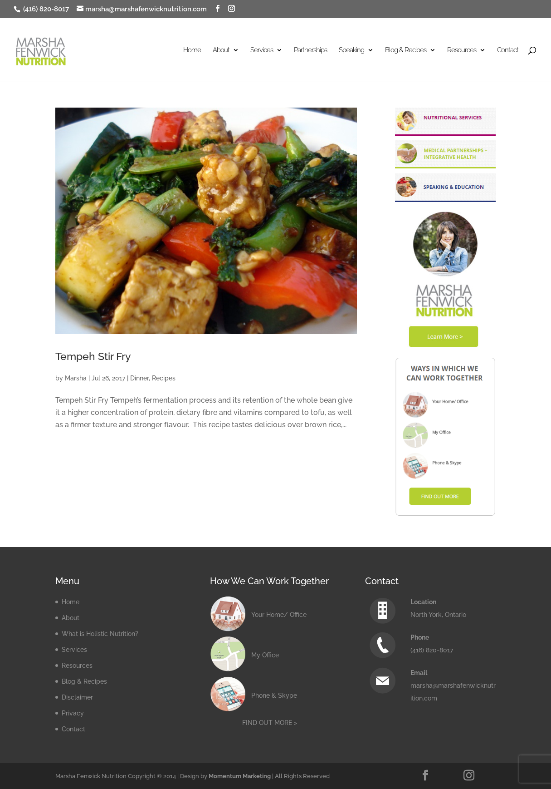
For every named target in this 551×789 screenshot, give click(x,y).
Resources (461, 50)
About (221, 50)
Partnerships (310, 50)
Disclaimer (77, 697)
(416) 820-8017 (45, 9)
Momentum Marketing (240, 776)
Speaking (351, 50)
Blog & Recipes (405, 50)
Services (261, 50)
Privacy (73, 713)
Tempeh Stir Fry (93, 356)
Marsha (76, 378)
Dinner (139, 378)
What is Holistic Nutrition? (100, 633)
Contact (507, 50)
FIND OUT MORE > (269, 722)
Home (192, 50)
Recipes (164, 378)
